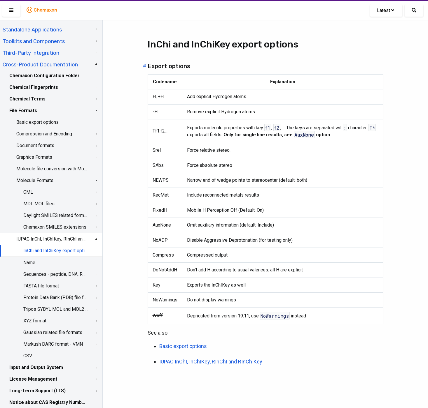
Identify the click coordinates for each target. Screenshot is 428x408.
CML (28, 192)
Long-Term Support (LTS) (37, 390)
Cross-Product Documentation (40, 64)
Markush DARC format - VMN (53, 344)
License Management (33, 379)
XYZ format (34, 321)
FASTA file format (41, 286)
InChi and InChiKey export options (55, 250)
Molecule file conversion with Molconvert (51, 169)
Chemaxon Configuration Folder (44, 75)
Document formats (35, 145)
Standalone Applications (32, 30)
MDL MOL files (39, 203)
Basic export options (37, 122)
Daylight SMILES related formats (55, 215)
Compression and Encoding (44, 134)
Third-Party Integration (31, 53)
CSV (27, 355)
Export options (169, 66)
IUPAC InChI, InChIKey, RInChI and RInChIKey (51, 239)
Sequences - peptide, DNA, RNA (55, 274)
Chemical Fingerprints (33, 87)
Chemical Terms (27, 99)
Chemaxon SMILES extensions (54, 227)
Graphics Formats (34, 157)
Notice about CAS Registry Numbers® (47, 402)
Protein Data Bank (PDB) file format (55, 297)
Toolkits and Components (34, 41)
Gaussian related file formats (52, 332)
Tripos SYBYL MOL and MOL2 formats (55, 309)
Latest (385, 10)
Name (29, 262)
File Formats (23, 110)
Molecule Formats (34, 180)
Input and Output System (36, 367)
